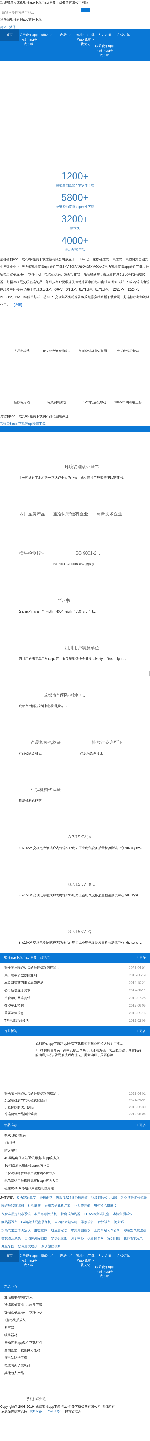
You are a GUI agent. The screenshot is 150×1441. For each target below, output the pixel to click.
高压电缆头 (22, 351)
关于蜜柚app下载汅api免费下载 (28, 39)
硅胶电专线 (22, 402)
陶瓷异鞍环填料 (12, 1206)
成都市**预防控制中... (64, 695)
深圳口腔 (113, 1238)
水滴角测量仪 (80, 1230)
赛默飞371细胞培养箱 (72, 1198)
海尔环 (119, 1222)
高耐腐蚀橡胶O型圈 (92, 351)
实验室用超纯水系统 (16, 1214)
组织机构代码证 (46, 789)
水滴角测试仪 (122, 1214)
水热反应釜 (59, 1238)
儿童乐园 (7, 1246)
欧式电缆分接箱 (128, 351)
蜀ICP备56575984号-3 (46, 1411)
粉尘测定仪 (59, 1230)
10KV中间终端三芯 (128, 402)
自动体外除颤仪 (35, 1238)
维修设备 (87, 1222)
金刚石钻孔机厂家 (57, 1206)
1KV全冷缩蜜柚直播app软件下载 (57, 351)
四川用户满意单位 (82, 647)
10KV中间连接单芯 (92, 402)
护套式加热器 (70, 1214)
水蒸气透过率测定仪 (16, 1230)
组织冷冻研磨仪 (105, 1206)
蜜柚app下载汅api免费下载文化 (85, 39)
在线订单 (123, 35)
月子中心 (77, 1238)
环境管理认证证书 (82, 466)
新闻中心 (47, 35)
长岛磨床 (34, 1206)
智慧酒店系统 (11, 1238)
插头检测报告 (32, 553)
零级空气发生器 (135, 1230)
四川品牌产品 (32, 514)
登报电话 (46, 1198)
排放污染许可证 (107, 742)
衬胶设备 (104, 1222)
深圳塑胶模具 (51, 1246)
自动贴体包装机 (66, 1222)
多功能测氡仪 (26, 1198)
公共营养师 (82, 1206)
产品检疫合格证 (46, 742)
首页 (9, 35)
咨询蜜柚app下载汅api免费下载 (23, 424)
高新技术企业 (109, 514)
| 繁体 (11, 27)
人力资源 (104, 35)
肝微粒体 (40, 1230)
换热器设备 (9, 1222)
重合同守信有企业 (70, 514)
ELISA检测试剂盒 (96, 1214)
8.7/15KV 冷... (81, 837)
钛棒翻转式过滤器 (104, 1198)
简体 (3, 27)
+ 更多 (141, 957)
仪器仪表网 (95, 1238)
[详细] (18, 305)
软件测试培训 (27, 1246)
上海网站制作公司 (107, 1230)
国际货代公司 (133, 1238)
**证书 (64, 600)
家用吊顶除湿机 (45, 1214)
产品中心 (66, 35)
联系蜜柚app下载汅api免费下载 (104, 50)
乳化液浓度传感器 (134, 1198)
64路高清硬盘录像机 (36, 1222)
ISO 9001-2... (87, 553)
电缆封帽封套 (57, 402)
